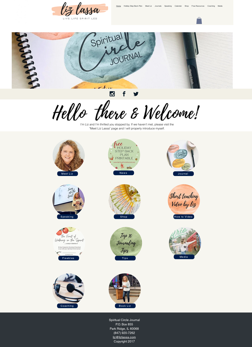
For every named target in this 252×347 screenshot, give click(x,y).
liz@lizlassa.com (124, 337)
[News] (123, 173)
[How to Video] (183, 216)
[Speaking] (67, 216)
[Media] (184, 256)
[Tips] (125, 258)
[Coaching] (67, 305)
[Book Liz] (125, 305)
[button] (199, 20)
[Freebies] (68, 258)
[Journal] (183, 173)
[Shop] (124, 216)
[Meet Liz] (67, 173)
